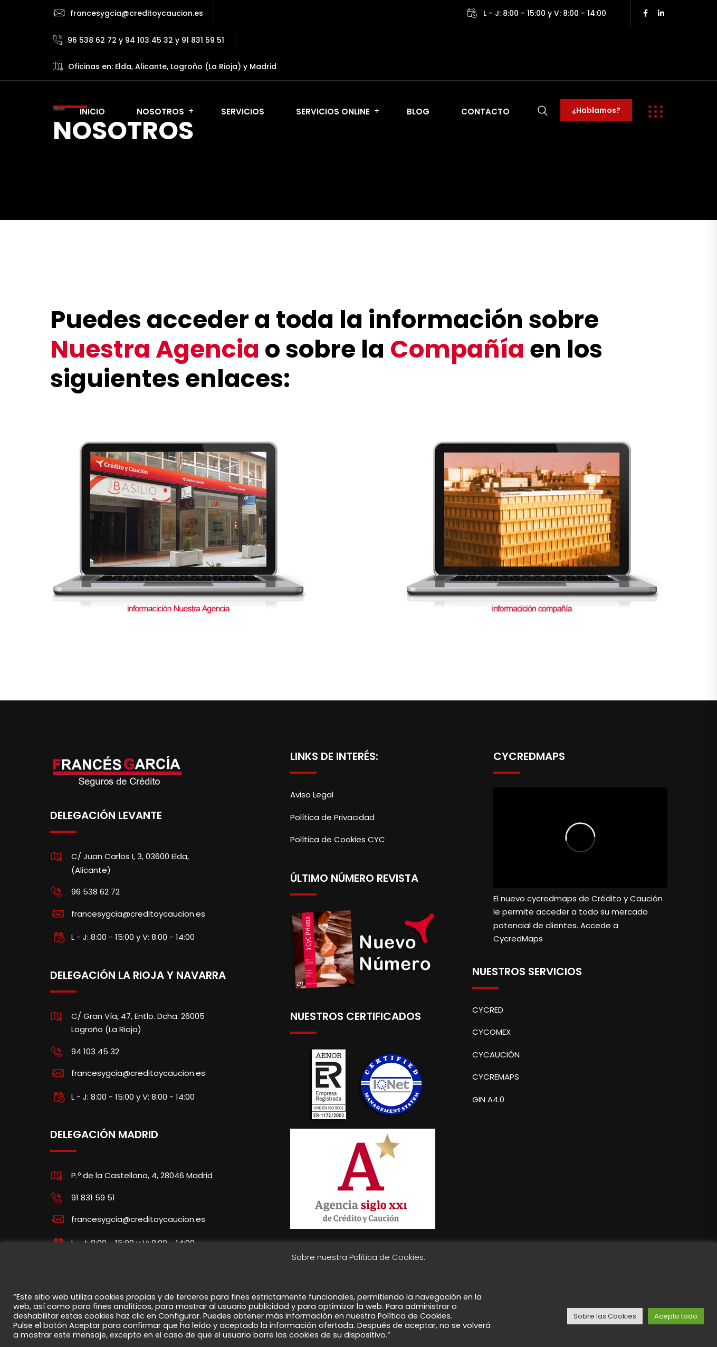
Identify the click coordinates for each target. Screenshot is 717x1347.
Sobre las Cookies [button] (604, 1316)
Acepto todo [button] (675, 1316)
